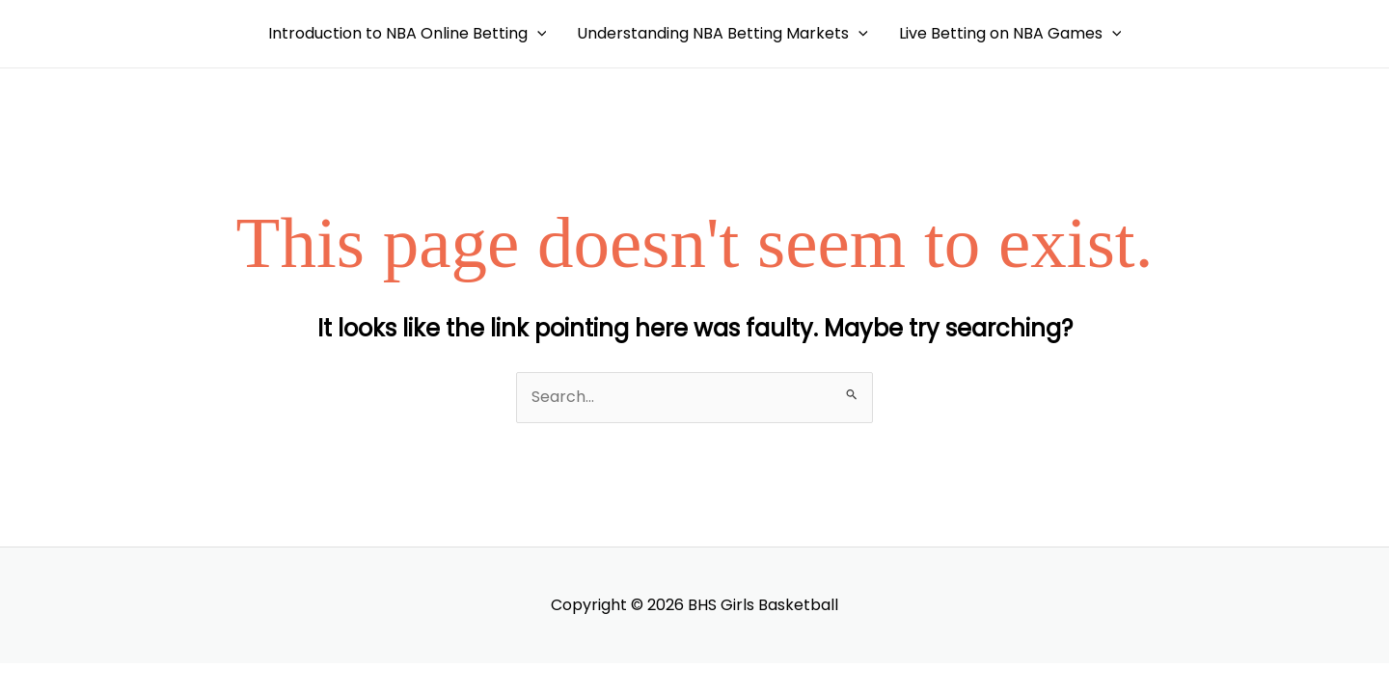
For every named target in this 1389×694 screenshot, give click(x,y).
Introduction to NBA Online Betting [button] (407, 33)
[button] (537, 33)
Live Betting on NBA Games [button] (1010, 33)
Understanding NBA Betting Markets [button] (722, 33)
